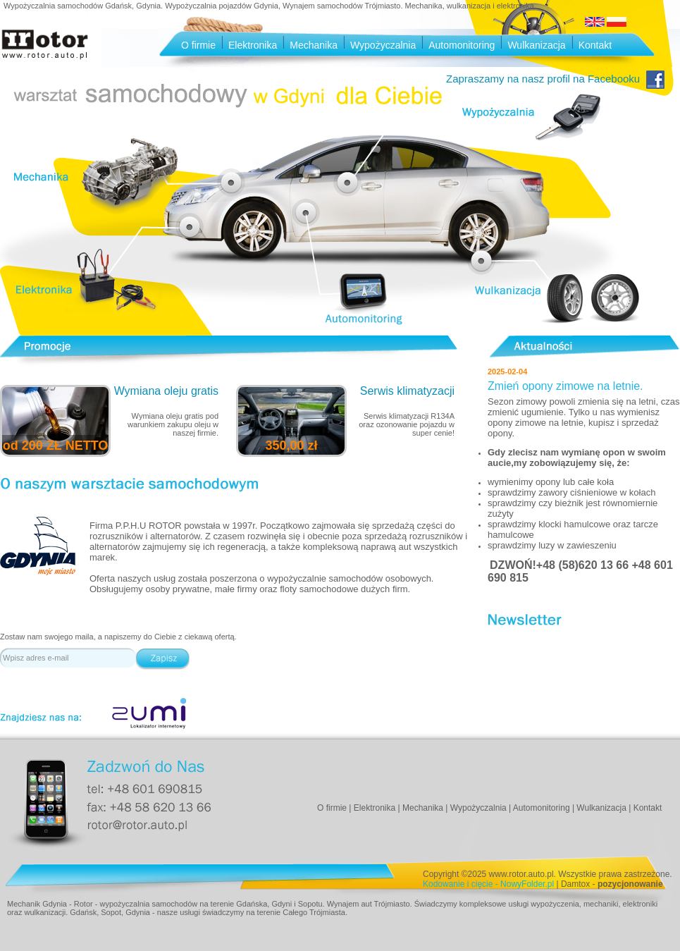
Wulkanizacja (536, 45)
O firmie (198, 45)
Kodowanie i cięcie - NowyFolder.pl (488, 884)
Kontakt (595, 45)
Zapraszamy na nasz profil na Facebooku (555, 79)
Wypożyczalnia (383, 45)
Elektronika (252, 45)
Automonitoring (461, 45)
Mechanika (314, 45)
